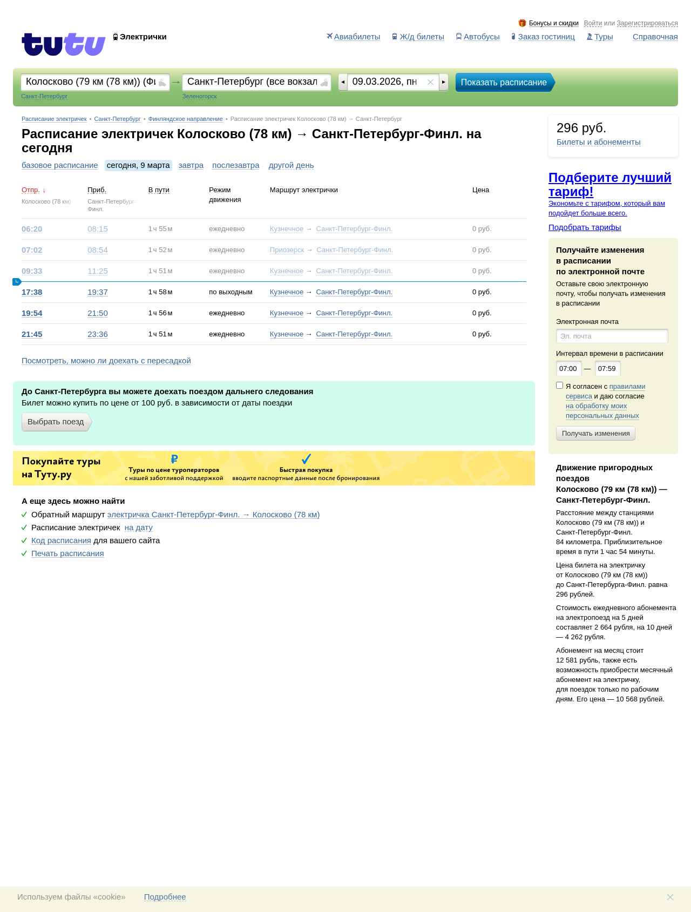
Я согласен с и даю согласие (605, 401)
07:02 (32, 250)
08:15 (97, 229)
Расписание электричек (54, 119)
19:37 (97, 292)
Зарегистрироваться (647, 23)
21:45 (32, 334)
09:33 (32, 271)
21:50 (97, 313)
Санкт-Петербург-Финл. (354, 229)
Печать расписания (67, 553)
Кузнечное (286, 229)
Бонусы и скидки (554, 23)
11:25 (97, 271)
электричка (213, 514)
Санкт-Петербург (117, 119)
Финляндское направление (185, 119)
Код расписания (61, 540)
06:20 (32, 229)
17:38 (32, 292)
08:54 (97, 250)
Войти (593, 23)
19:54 (32, 313)
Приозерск (287, 250)
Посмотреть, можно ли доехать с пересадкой (106, 360)
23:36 (97, 334)
